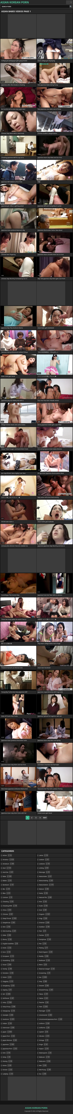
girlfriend (8, 998)
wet (43, 1065)
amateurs (8, 863)
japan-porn (9, 1036)
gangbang (9, 985)
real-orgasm (46, 952)
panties (44, 935)
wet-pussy (45, 1069)
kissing (7, 1061)
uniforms (44, 1027)
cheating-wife (10, 905)
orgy (43, 918)
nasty (43, 893)
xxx (42, 1073)
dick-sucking (9, 931)
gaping (7, 989)
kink (7, 1052)
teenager (44, 1010)
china (7, 910)
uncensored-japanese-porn (50, 1019)
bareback (8, 884)
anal (7, 867)
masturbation (46, 884)
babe (7, 876)
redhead (44, 960)
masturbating (46, 880)
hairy (7, 1002)
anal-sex (8, 872)
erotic (7, 947)
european (8, 956)
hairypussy (9, 1010)
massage (44, 872)
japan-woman (10, 1040)
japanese (8, 1044)
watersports (45, 1052)
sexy (43, 981)
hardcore (9, 1019)
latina (43, 855)
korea (7, 1065)
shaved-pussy (46, 989)
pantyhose (45, 939)
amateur (8, 859)
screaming (45, 973)
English (69, 2)
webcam (44, 1057)
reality (44, 956)
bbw (7, 893)
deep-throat (10, 918)
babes (7, 880)
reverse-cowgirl (47, 968)
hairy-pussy (9, 1006)
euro (7, 952)
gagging (8, 981)
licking (44, 867)
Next (45, 818)
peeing (43, 947)
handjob (8, 1015)
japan (7, 1031)
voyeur (44, 1048)
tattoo (43, 998)
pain (42, 931)
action (7, 855)
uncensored (45, 1015)
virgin (43, 1044)
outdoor (44, 926)
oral (43, 910)
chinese (8, 914)
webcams (45, 1061)
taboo (43, 994)
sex (43, 977)
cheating (8, 901)
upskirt (43, 1031)
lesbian (44, 859)
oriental (44, 922)
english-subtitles (10, 943)
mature (44, 888)
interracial (9, 1027)
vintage (44, 1040)
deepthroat (9, 922)
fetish (7, 977)
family (7, 968)
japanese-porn (10, 1048)
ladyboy (8, 1073)
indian (7, 1023)
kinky (7, 1057)
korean (8, 1069)
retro (43, 964)
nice (43, 901)
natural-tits (45, 897)
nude (43, 905)
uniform (44, 1023)
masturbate (45, 876)
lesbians (44, 863)
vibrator (44, 1036)
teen (43, 1006)
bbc (6, 888)
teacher (44, 1002)
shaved (44, 985)
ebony (7, 939)
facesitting (8, 960)
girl (7, 994)
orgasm (44, 914)
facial (7, 964)
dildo (7, 935)
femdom (8, 973)
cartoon (8, 897)
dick (7, 926)
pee (43, 943)
